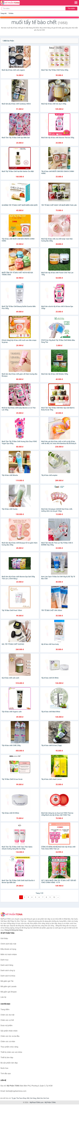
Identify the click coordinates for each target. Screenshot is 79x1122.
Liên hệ (3, 997)
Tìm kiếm (71, 8)
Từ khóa (10, 13)
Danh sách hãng (7, 965)
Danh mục (4, 960)
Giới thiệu (4, 938)
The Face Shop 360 (22, 1098)
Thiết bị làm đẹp (7, 1057)
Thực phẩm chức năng (9, 1047)
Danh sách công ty (8, 970)
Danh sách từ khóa (8, 976)
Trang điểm (5, 1009)
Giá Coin (46, 1098)
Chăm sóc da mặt (7, 1015)
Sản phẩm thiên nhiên (9, 1031)
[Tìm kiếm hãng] (34, 8)
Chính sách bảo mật (8, 944)
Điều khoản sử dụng (8, 949)
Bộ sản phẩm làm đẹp (9, 1063)
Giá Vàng (33, 1098)
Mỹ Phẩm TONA (50, 1102)
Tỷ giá (14, 1098)
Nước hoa (4, 1068)
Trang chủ (4, 13)
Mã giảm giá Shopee (9, 992)
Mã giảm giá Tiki (7, 981)
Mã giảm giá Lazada (8, 986)
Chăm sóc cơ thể (7, 1020)
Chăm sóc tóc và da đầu (10, 1036)
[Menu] (75, 2)
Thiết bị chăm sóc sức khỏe (11, 1052)
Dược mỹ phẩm (6, 1025)
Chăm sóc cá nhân (8, 1041)
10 (54, 897)
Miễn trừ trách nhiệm (9, 954)
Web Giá (40, 1098)
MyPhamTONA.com (37, 1102)
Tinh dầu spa (6, 1073)
